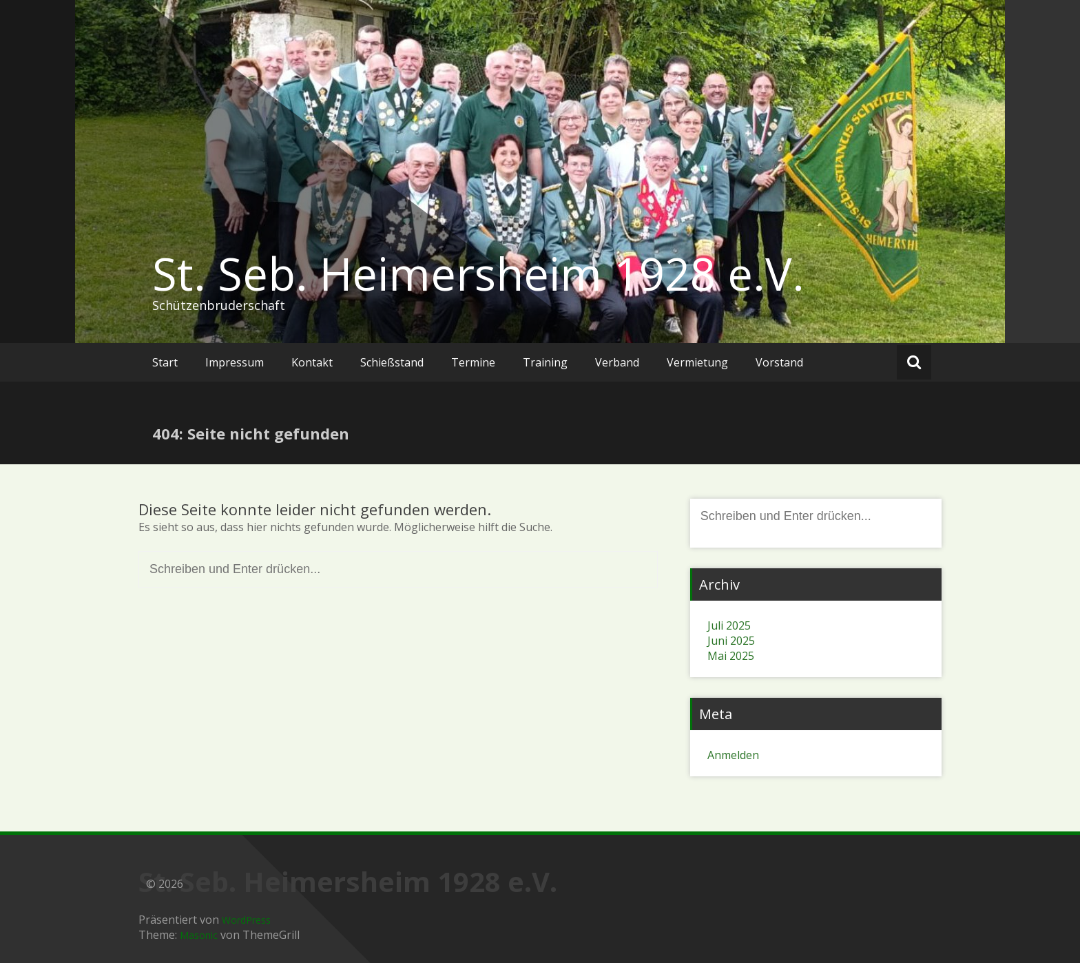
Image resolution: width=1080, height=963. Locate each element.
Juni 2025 (731, 640)
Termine (473, 362)
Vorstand (779, 362)
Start (165, 362)
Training (545, 362)
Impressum (234, 362)
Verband (617, 362)
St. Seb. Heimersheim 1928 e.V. (478, 273)
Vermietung (697, 362)
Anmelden (733, 755)
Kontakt (312, 362)
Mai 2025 (730, 655)
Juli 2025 (729, 625)
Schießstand (392, 362)
